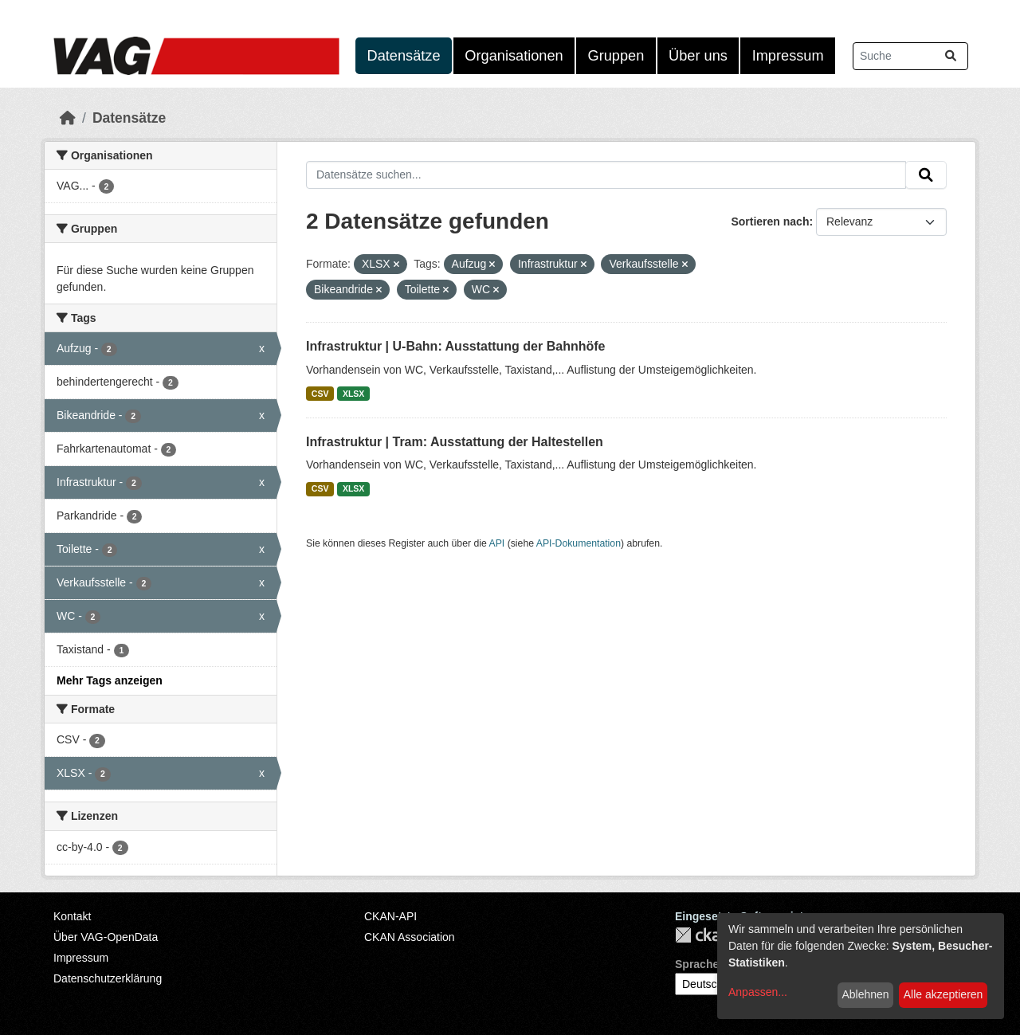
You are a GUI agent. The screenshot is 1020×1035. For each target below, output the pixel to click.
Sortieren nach (770, 221)
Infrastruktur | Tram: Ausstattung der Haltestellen (454, 442)
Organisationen (514, 56)
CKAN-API (390, 916)
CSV (320, 393)
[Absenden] (951, 56)
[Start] (68, 118)
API (497, 543)
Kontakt (72, 916)
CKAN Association (409, 937)
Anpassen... (757, 992)
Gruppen (616, 56)
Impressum (788, 56)
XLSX (353, 393)
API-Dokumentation (578, 543)
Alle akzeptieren (943, 994)
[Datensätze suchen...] (910, 56)
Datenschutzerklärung (107, 978)
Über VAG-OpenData (105, 937)
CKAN (702, 935)
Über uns (698, 56)
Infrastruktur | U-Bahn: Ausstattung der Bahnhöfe (455, 346)
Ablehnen (865, 994)
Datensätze (404, 56)
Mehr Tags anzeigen (110, 680)
